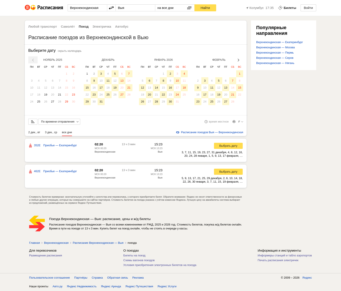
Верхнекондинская (105, 152)
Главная (34, 243)
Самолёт (68, 26)
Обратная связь (117, 277)
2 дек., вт (34, 132)
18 (38, 94)
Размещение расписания (45, 255)
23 (73, 94)
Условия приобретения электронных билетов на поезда (159, 265)
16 (73, 87)
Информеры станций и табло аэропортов (285, 255)
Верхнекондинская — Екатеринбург (279, 42)
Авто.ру (58, 286)
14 (59, 87)
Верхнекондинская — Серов (274, 57)
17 (31, 94)
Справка (97, 277)
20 (52, 94)
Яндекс (307, 277)
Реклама (138, 277)
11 (38, 87)
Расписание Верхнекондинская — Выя (98, 243)
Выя (160, 152)
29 (66, 101)
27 (52, 101)
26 (45, 101)
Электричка (101, 26)
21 (59, 94)
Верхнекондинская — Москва (275, 47)
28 (59, 101)
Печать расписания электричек (278, 260)
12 (45, 87)
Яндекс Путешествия (139, 286)
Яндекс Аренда (111, 286)
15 (66, 87)
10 (31, 87)
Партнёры (80, 277)
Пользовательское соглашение (49, 277)
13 (52, 87)
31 (100, 101)
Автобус (122, 26)
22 (66, 94)
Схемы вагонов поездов (139, 260)
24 (31, 101)
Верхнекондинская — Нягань (275, 63)
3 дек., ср (51, 132)
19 (45, 94)
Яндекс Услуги (166, 286)
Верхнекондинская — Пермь (275, 52)
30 (73, 101)
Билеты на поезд (134, 255)
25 (38, 101)
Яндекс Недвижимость (82, 286)
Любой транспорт (42, 26)
